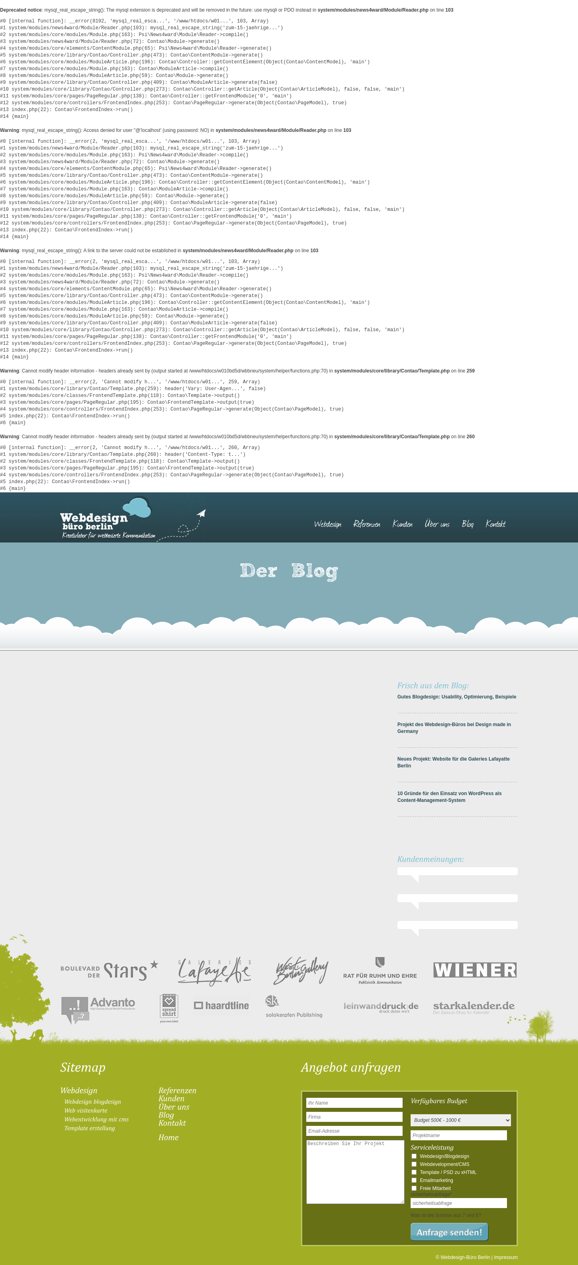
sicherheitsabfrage (431, 1194)
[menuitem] (332, 519)
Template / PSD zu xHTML (448, 1172)
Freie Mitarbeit (435, 1188)
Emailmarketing (436, 1180)
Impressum (506, 1257)
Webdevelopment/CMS (444, 1164)
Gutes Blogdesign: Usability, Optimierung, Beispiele (457, 697)
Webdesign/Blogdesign (444, 1156)
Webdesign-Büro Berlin (465, 1257)
